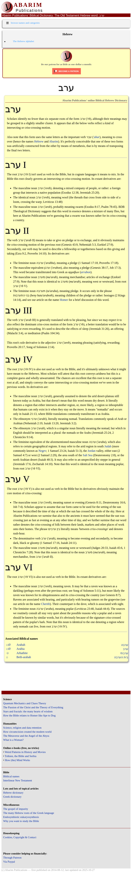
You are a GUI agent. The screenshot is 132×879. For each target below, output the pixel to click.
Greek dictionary (12, 796)
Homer (64, 299)
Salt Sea (87, 455)
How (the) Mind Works (17, 760)
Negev (42, 450)
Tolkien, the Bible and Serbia (20, 756)
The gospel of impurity (15, 808)
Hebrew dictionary (13, 792)
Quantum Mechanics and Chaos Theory (24, 703)
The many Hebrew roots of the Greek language (28, 812)
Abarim (53, 141)
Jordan (91, 450)
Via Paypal (9, 861)
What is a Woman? (13, 739)
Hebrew (39, 141)
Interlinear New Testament (17, 780)
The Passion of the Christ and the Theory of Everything (33, 707)
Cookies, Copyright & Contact (19, 837)
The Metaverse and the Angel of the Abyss (26, 735)
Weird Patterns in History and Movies (25, 752)
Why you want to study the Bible (21, 821)
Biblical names (11, 776)
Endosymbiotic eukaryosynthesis (21, 817)
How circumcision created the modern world (27, 731)
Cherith (45, 604)
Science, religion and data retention (22, 727)
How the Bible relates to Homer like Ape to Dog (29, 715)
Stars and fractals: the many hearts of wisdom (27, 711)
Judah (107, 446)
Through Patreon (12, 857)
